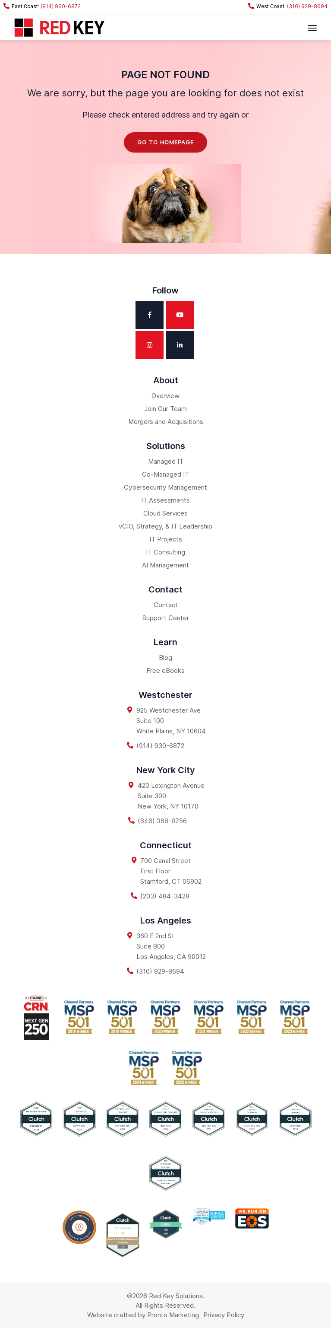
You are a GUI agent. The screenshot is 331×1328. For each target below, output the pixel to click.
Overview (165, 396)
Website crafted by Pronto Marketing (143, 1315)
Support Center (165, 618)
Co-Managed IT (165, 474)
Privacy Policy (223, 1315)
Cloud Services (165, 513)
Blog (165, 657)
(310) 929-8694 (288, 6)
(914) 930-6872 (42, 6)
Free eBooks (165, 670)
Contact (166, 605)
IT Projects (165, 539)
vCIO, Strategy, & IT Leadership (165, 526)
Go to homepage (165, 142)
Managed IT (165, 461)
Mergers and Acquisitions (165, 421)
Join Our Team (165, 408)
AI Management (165, 565)
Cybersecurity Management (165, 487)
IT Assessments (165, 500)
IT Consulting (165, 552)
